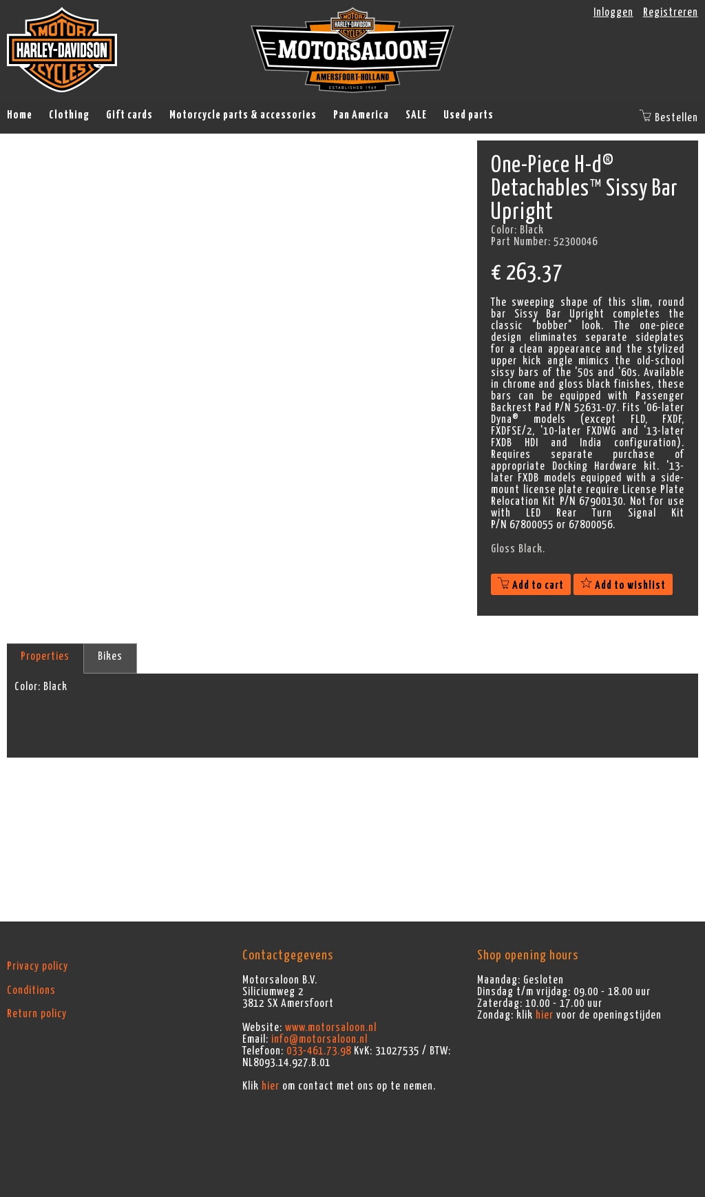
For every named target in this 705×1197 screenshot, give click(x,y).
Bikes (110, 656)
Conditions (31, 990)
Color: (27, 686)
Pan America (361, 115)
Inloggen (613, 12)
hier (271, 1086)
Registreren (670, 12)
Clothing (69, 115)
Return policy (37, 1013)
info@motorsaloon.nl (319, 1039)
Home (19, 115)
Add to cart (531, 585)
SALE (416, 115)
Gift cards (129, 115)
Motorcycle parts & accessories (243, 115)
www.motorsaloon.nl (331, 1027)
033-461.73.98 (318, 1051)
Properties (45, 656)
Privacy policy (37, 966)
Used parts (468, 115)
